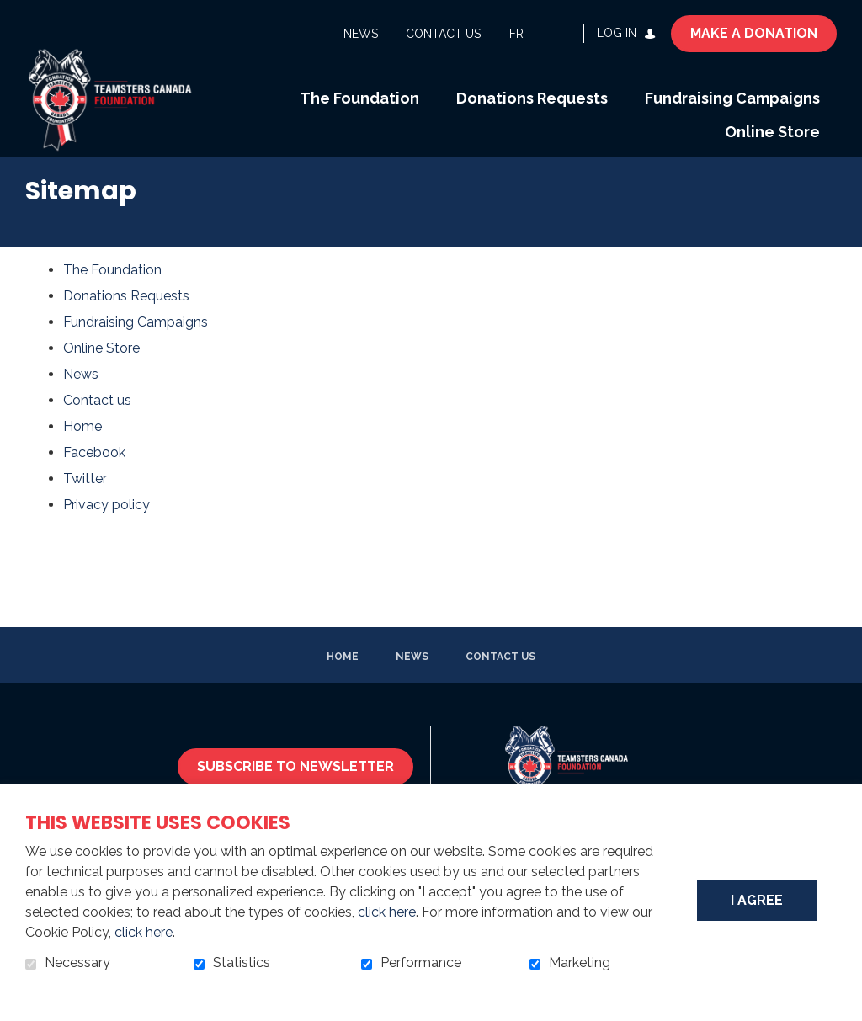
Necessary (77, 962)
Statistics (241, 962)
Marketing (579, 962)
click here (387, 912)
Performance (420, 962)
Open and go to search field (563, 33)
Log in (616, 33)
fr (516, 33)
